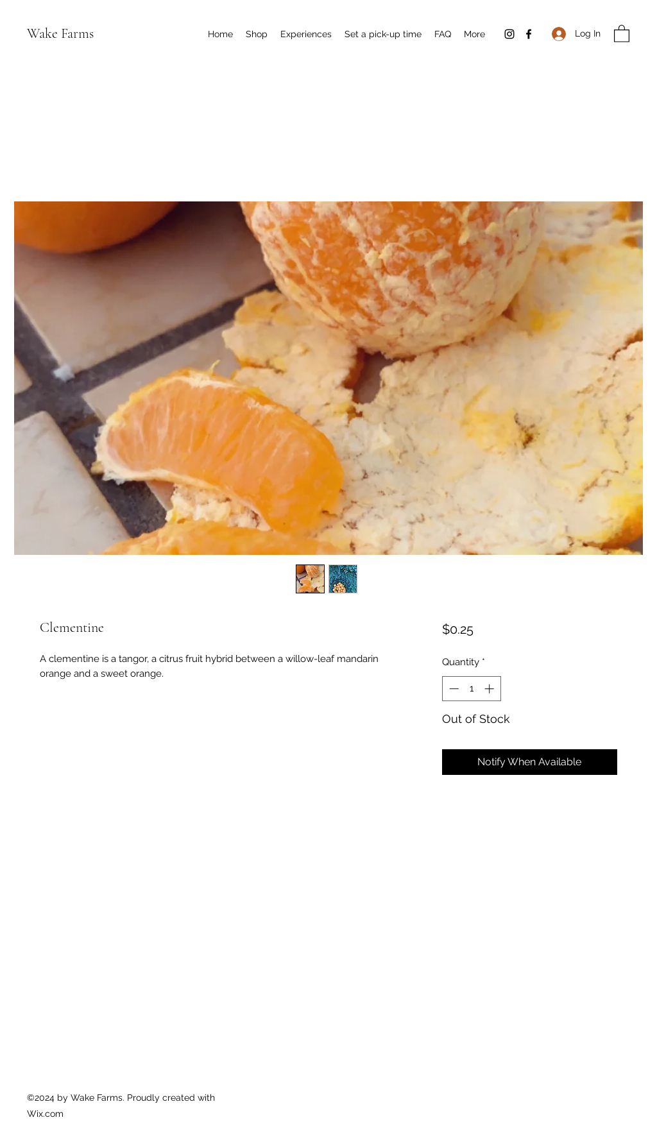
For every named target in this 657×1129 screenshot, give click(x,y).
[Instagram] (509, 34)
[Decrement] (452, 688)
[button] (621, 33)
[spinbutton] (471, 688)
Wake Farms (60, 33)
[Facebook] (528, 34)
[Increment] (490, 688)
